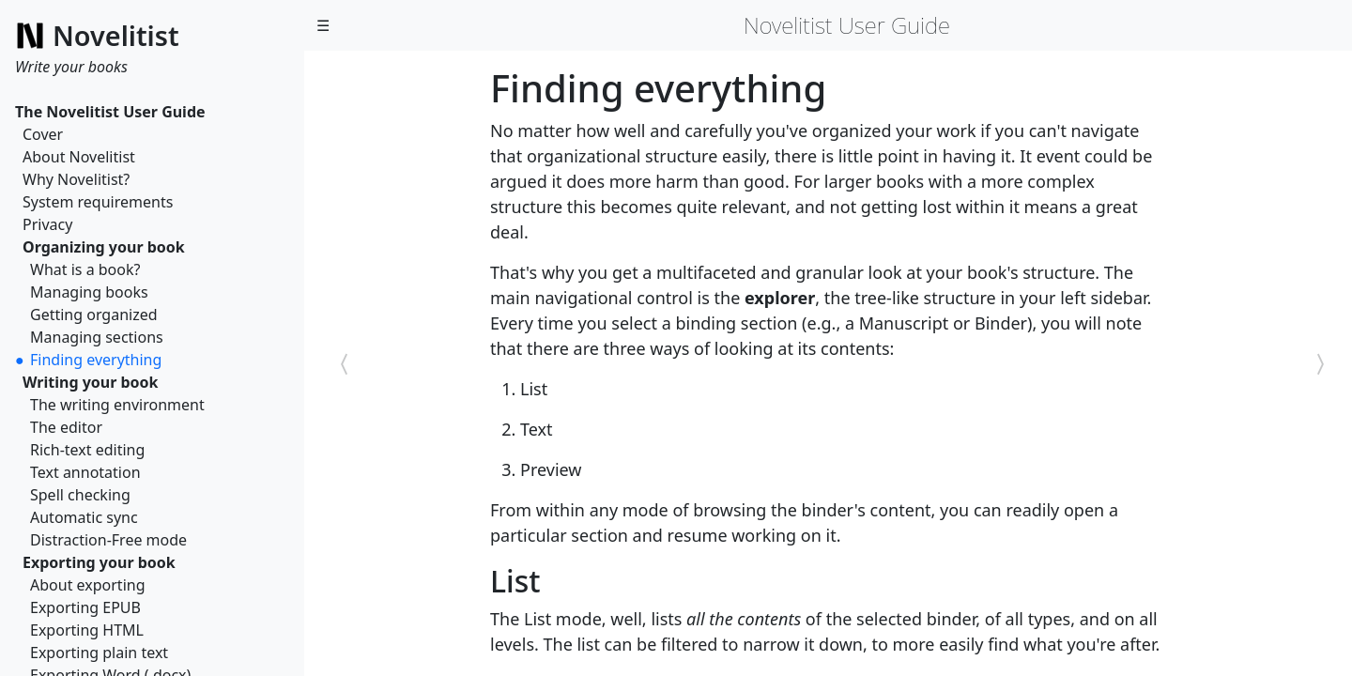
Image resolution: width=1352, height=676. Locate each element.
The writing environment (117, 404)
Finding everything (95, 359)
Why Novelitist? (76, 179)
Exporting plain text (99, 652)
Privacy (47, 224)
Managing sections (96, 337)
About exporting (88, 585)
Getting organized (94, 314)
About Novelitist (79, 156)
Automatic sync (84, 517)
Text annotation (85, 472)
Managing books (89, 292)
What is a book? (85, 269)
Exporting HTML (87, 630)
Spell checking (80, 494)
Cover (43, 134)
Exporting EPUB (85, 607)
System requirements (98, 202)
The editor (66, 427)
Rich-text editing (87, 449)
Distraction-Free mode (108, 540)
